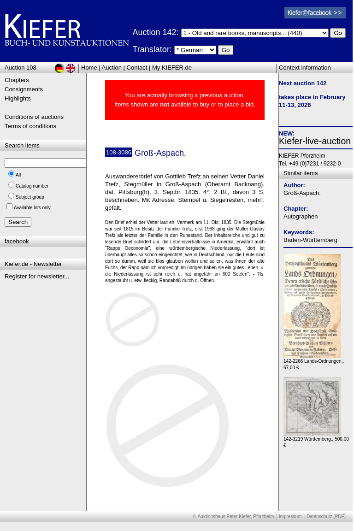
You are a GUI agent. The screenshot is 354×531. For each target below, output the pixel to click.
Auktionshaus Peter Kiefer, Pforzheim (236, 516)
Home (89, 67)
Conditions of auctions (34, 116)
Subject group (30, 197)
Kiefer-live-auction (315, 141)
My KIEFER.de (172, 67)
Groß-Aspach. (302, 192)
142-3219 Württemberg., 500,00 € (316, 440)
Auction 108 (20, 67)
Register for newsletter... (37, 276)
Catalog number (32, 186)
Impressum (290, 516)
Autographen (300, 216)
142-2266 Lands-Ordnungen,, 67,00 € (313, 362)
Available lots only (32, 207)
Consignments (24, 89)
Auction (112, 67)
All (18, 174)
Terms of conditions (30, 126)
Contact (137, 67)
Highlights (18, 98)
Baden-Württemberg (310, 239)
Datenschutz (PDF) (326, 516)
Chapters (17, 80)
